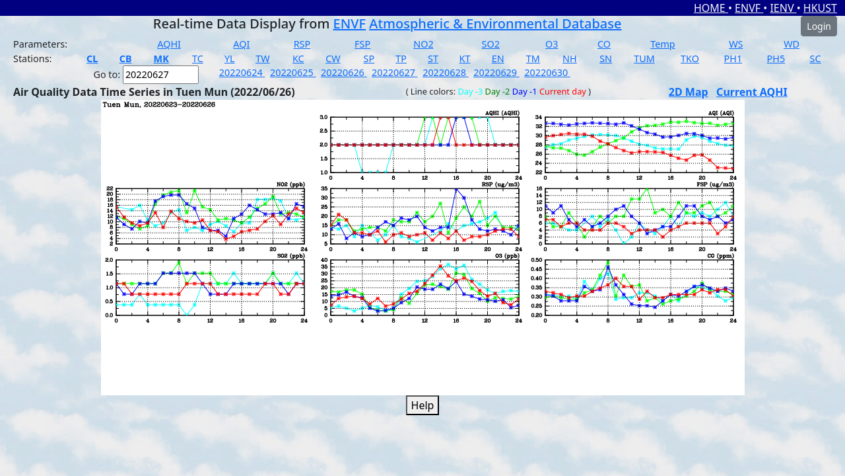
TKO (690, 58)
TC (197, 58)
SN (605, 58)
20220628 (445, 72)
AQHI (169, 44)
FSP (362, 44)
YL (229, 58)
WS (736, 44)
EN (498, 58)
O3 (551, 44)
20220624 (242, 72)
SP (369, 58)
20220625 (293, 72)
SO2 (491, 44)
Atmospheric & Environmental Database (495, 23)
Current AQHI (752, 92)
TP (401, 58)
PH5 (776, 58)
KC (298, 58)
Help (422, 405)
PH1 (733, 58)
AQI (241, 44)
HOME (711, 8)
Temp (662, 44)
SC (815, 58)
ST (433, 58)
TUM (644, 58)
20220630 (547, 72)
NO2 (423, 44)
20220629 (496, 72)
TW (262, 58)
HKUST (820, 8)
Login (819, 26)
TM (533, 58)
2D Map (688, 92)
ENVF (749, 8)
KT (465, 58)
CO (604, 44)
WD (791, 44)
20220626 (344, 72)
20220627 (395, 72)
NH (569, 58)
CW (332, 58)
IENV (783, 8)
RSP (302, 44)
